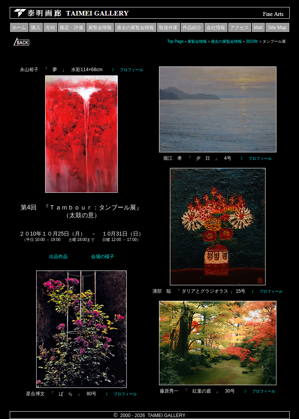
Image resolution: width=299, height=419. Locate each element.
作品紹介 (192, 27)
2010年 (252, 41)
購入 (35, 27)
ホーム (19, 27)
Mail (258, 27)
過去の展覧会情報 (135, 27)
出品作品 (58, 256)
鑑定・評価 (71, 27)
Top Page (175, 41)
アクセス (239, 27)
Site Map (277, 27)
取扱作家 (168, 27)
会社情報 (215, 27)
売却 (50, 27)
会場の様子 (102, 256)
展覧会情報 (100, 27)
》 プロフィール (127, 70)
